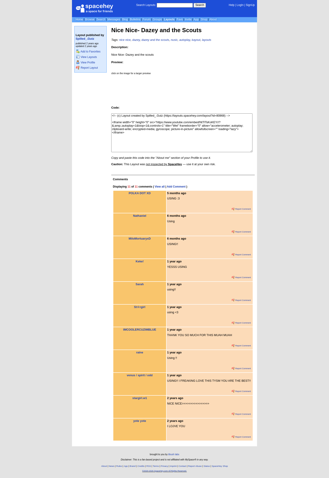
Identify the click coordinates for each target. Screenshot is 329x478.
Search (199, 5)
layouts (206, 40)
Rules (119, 466)
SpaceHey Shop (220, 466)
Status (207, 466)
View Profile (85, 62)
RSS (148, 466)
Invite (188, 19)
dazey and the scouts (155, 40)
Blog (125, 19)
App (196, 19)
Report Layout (87, 67)
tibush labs (173, 454)
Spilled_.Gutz (85, 38)
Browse (89, 19)
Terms (156, 466)
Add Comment (176, 186)
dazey (136, 40)
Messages (113, 19)
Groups (157, 19)
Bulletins (135, 19)
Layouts (169, 19)
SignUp (250, 5)
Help (231, 5)
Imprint (173, 466)
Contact (182, 466)
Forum (147, 19)
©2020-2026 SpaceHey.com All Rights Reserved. (164, 471)
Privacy (164, 466)
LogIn (240, 5)
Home (79, 19)
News (111, 466)
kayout (196, 40)
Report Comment (241, 209)
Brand (132, 466)
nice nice (125, 40)
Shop (204, 19)
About (213, 19)
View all (160, 186)
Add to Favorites (88, 51)
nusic (174, 40)
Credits (141, 466)
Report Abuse (195, 466)
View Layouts (86, 57)
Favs (180, 19)
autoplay (184, 40)
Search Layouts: (146, 5)
